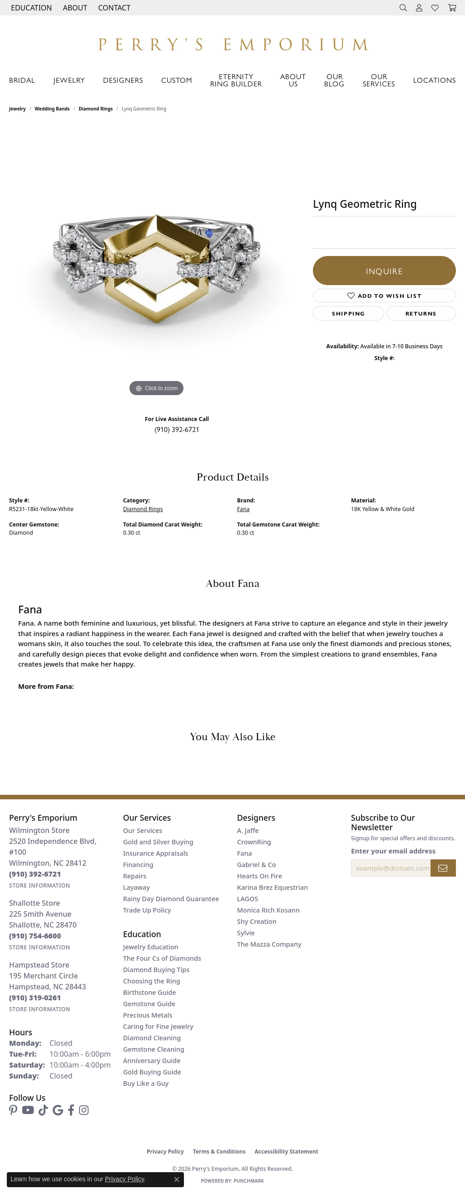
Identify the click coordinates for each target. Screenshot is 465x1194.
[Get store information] (39, 885)
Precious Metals (147, 1015)
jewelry (17, 108)
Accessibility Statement (286, 1151)
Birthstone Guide (149, 992)
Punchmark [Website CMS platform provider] (249, 1181)
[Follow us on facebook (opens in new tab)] (71, 1110)
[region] (156, 262)
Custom (176, 80)
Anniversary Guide (152, 1060)
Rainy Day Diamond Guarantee (171, 898)
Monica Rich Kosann (268, 910)
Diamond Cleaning (152, 1037)
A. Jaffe (248, 830)
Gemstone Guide (149, 1003)
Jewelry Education (150, 947)
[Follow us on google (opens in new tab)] (58, 1110)
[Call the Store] (35, 874)
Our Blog (334, 80)
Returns (421, 313)
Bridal (22, 80)
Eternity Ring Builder (236, 80)
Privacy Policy (165, 1151)
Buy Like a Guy (145, 1083)
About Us (293, 80)
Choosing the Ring (151, 981)
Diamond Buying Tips (156, 969)
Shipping (348, 313)
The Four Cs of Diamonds (162, 958)
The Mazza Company (269, 944)
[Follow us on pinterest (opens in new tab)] (13, 1110)
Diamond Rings (96, 108)
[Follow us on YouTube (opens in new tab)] (28, 1110)
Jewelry (69, 80)
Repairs (134, 876)
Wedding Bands (52, 108)
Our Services (379, 80)
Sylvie (246, 932)
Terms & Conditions (219, 1151)
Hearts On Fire (259, 876)
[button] (30, 7)
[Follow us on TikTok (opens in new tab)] (43, 1110)
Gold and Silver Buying (158, 842)
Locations (434, 80)
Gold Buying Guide (152, 1072)
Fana (243, 509)
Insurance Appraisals (155, 853)
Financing (138, 864)
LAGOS (247, 898)
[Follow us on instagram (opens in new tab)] (84, 1110)
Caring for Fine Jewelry (158, 1026)
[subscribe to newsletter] (443, 868)
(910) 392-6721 (176, 429)
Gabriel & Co (256, 864)
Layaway (136, 887)
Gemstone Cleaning (153, 1049)
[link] (113, 7)
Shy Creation (257, 921)
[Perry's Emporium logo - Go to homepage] (232, 41)
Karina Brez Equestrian (272, 887)
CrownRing (254, 842)
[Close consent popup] (176, 1179)
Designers (123, 80)
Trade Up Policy (147, 910)
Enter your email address (393, 850)
